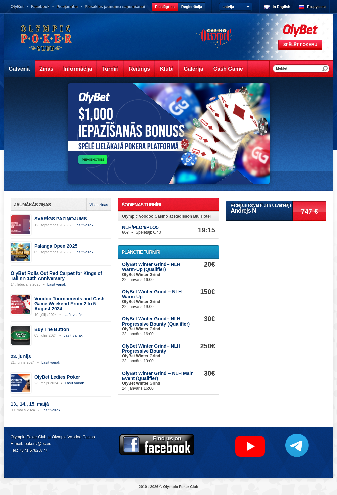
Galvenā (19, 69)
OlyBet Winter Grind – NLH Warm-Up (152, 294)
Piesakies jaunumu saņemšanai (115, 6)
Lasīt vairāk (84, 225)
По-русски (316, 7)
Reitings (139, 69)
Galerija (193, 69)
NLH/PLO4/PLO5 (140, 227)
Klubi (167, 69)
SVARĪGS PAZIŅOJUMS (60, 218)
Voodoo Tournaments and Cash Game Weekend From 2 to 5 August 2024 (69, 303)
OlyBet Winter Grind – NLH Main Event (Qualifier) (158, 375)
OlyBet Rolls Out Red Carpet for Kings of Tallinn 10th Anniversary (56, 275)
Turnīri (110, 69)
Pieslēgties (164, 7)
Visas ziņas (99, 205)
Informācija (77, 69)
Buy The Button (51, 329)
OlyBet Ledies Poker (57, 377)
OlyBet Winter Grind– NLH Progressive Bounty (151, 348)
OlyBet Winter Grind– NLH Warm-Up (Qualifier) (151, 267)
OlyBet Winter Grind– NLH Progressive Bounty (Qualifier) (156, 321)
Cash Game (228, 69)
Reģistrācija (191, 7)
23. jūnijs (21, 356)
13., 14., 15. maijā (30, 404)
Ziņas (46, 69)
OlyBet (17, 6)
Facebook (40, 6)
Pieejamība (67, 6)
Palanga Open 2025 (55, 246)
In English (281, 7)
